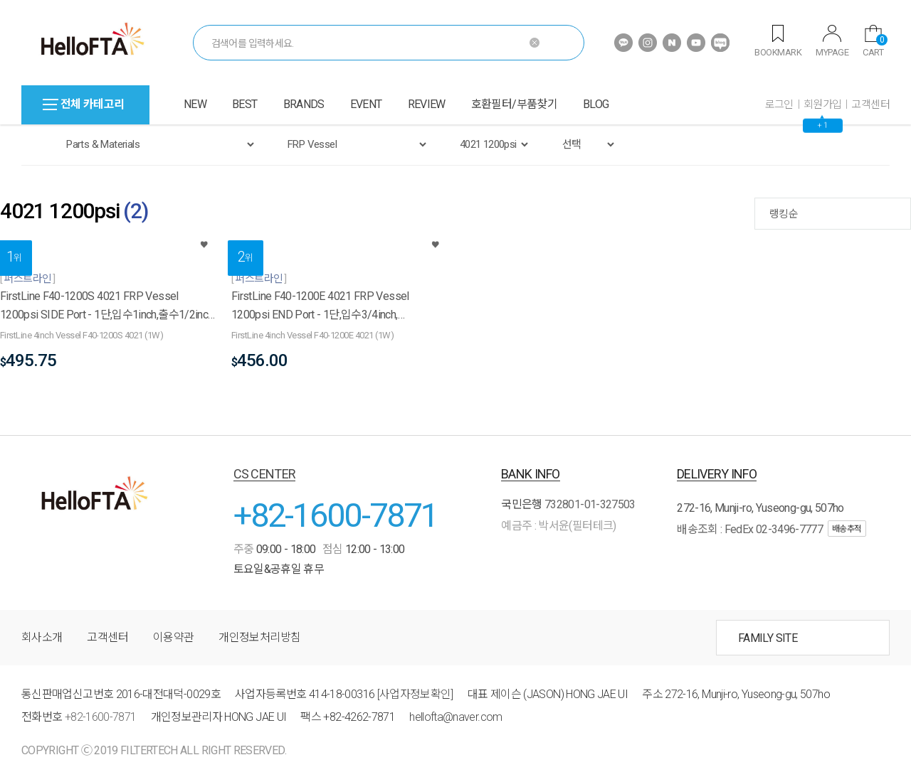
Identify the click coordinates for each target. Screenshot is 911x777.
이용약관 (173, 637)
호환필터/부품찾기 (514, 104)
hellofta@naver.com (455, 717)
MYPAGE (832, 41)
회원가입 (823, 104)
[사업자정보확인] (415, 694)
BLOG (596, 104)
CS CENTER (264, 473)
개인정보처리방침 (259, 637)
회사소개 (41, 637)
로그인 (779, 104)
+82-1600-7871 (335, 515)
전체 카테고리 (84, 104)
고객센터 (870, 104)
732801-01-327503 (590, 504)
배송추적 (847, 529)
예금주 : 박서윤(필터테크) (558, 525)
